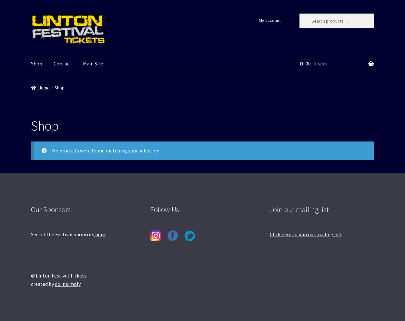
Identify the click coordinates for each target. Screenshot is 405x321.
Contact (63, 63)
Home (44, 88)
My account (270, 20)
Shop (36, 63)
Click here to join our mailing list (306, 234)
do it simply (68, 284)
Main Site (93, 63)
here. (100, 234)
